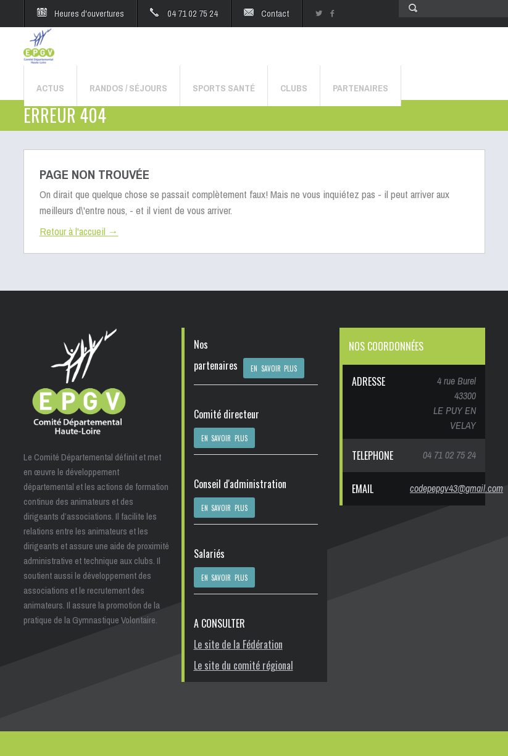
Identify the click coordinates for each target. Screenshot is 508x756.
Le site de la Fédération (238, 644)
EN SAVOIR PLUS (274, 368)
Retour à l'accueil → (79, 231)
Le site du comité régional (243, 665)
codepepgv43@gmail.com (456, 488)
